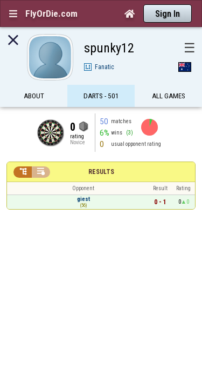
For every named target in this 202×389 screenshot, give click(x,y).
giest (83, 180)
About (34, 77)
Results (101, 153)
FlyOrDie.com (51, 13)
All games (168, 77)
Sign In (167, 14)
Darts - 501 (101, 77)
